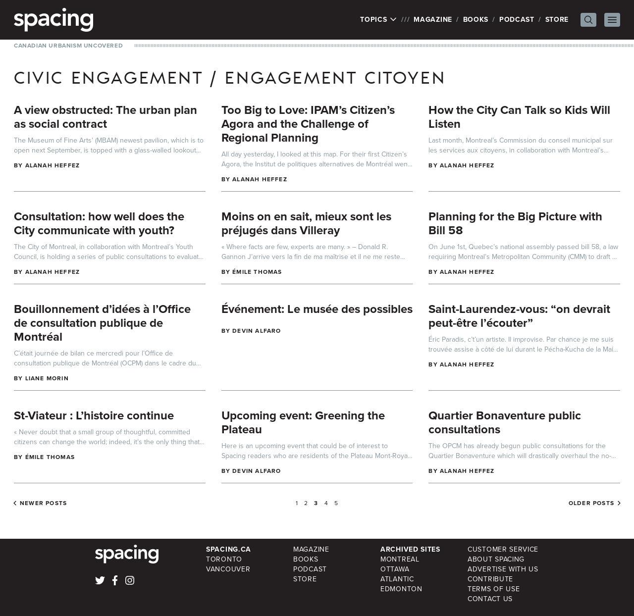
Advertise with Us (503, 569)
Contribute (490, 579)
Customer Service (503, 549)
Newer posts (43, 503)
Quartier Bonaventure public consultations (504, 422)
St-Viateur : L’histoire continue (94, 415)
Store (557, 19)
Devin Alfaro (256, 330)
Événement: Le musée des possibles (317, 309)
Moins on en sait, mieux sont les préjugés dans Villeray (306, 223)
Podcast (516, 19)
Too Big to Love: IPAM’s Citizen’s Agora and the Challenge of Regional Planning (308, 124)
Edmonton (401, 589)
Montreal (400, 559)
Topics (378, 20)
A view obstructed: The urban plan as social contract (105, 117)
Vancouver (228, 569)
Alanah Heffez (52, 165)
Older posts (591, 503)
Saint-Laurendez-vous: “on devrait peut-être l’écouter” (519, 316)
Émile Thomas (257, 271)
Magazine (433, 19)
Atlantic (397, 579)
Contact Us (490, 599)
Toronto (224, 559)
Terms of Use (494, 589)
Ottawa (394, 569)
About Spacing (496, 559)
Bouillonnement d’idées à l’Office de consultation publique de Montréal (102, 323)
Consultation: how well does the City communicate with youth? (99, 223)
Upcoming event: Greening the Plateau (303, 422)
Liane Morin (47, 378)
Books (476, 19)
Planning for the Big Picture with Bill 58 (515, 223)
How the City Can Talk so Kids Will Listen (519, 117)
